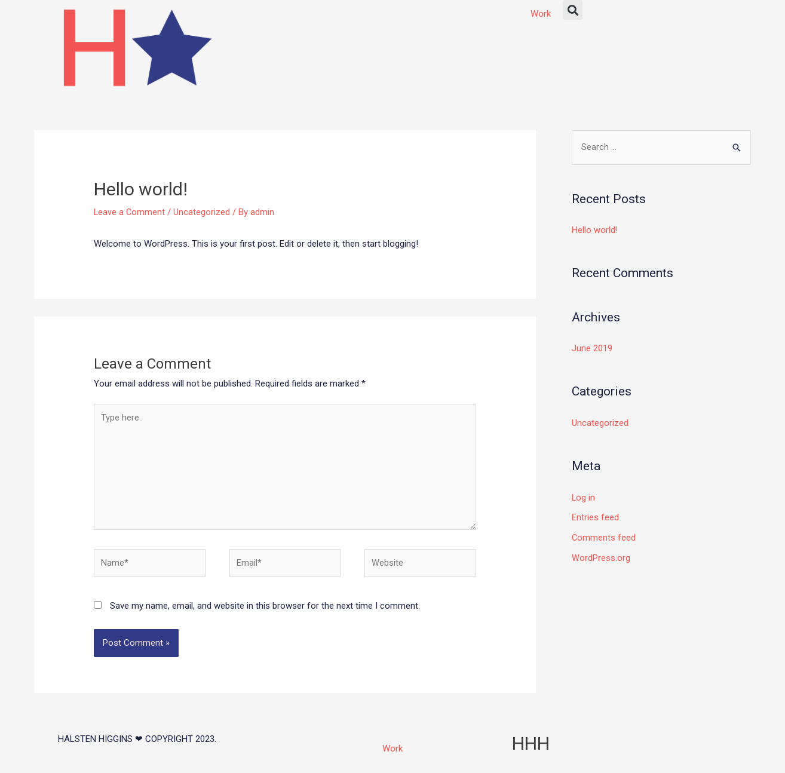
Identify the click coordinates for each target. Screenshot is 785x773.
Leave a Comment (130, 212)
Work (541, 13)
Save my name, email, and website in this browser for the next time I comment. (265, 610)
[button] (572, 10)
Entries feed (595, 518)
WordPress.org (601, 558)
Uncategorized (202, 212)
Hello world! (595, 230)
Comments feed (604, 537)
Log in (584, 497)
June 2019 (592, 348)
